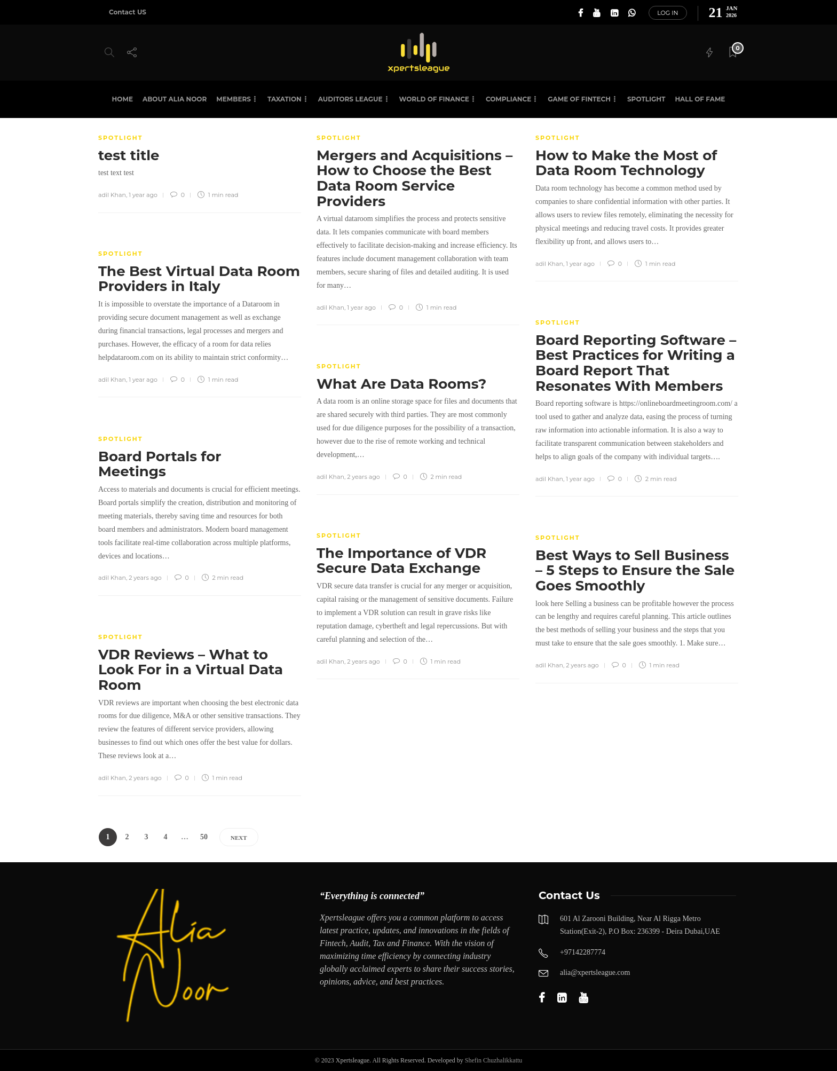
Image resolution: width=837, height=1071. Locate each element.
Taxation (284, 99)
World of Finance (434, 99)
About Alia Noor (175, 99)
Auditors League (350, 99)
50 (204, 837)
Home (122, 99)
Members (233, 99)
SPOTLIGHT (646, 99)
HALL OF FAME (700, 99)
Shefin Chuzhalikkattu (494, 1060)
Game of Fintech (579, 99)
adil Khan (112, 195)
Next (239, 837)
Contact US (127, 12)
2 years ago (363, 477)
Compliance (508, 99)
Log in (667, 13)
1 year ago (143, 195)
